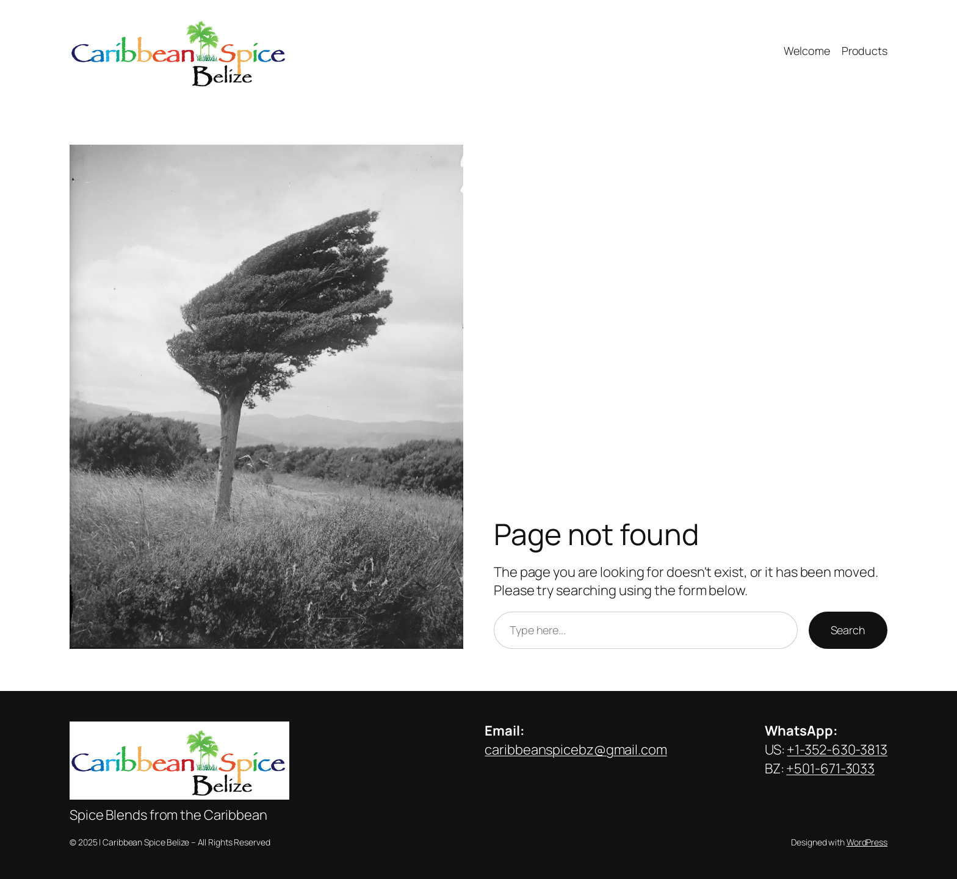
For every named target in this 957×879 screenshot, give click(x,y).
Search (848, 630)
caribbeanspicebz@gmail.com (575, 749)
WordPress (867, 842)
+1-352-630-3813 (837, 749)
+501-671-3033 (830, 768)
